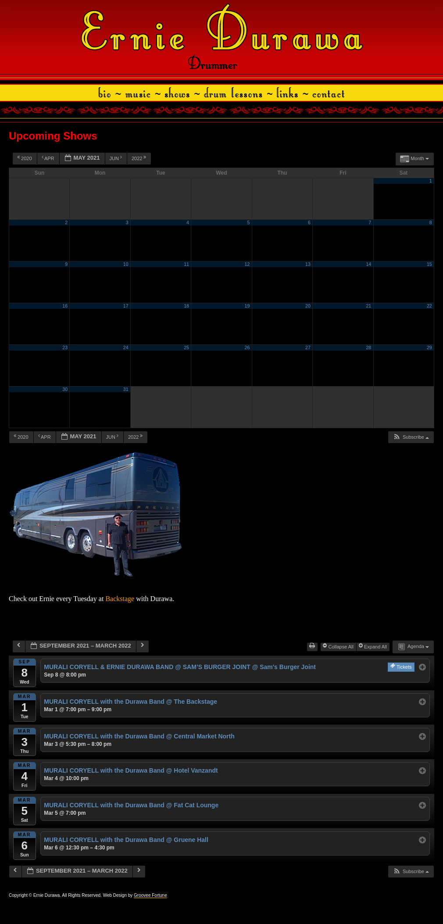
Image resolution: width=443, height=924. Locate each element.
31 (126, 389)
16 (65, 305)
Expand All (373, 646)
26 (247, 347)
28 (368, 347)
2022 (140, 158)
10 (126, 264)
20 (308, 305)
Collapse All (339, 646)
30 (65, 389)
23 (65, 347)
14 (368, 264)
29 (429, 347)
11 (186, 264)
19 (247, 305)
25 (186, 347)
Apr (49, 158)
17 (126, 305)
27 (308, 347)
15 (429, 264)
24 (126, 347)
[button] (410, 437)
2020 (25, 158)
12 (247, 264)
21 (368, 305)
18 (186, 305)
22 (429, 305)
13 (308, 264)
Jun (117, 158)
